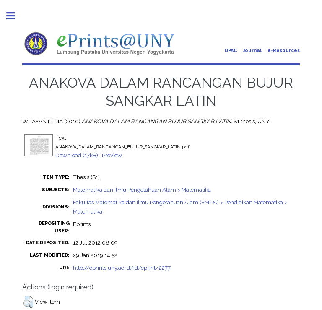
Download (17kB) (76, 155)
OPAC (230, 50)
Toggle (15, 15)
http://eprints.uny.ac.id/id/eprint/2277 (122, 267)
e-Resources (283, 50)
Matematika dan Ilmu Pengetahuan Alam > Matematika (142, 189)
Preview (112, 155)
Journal (252, 50)
